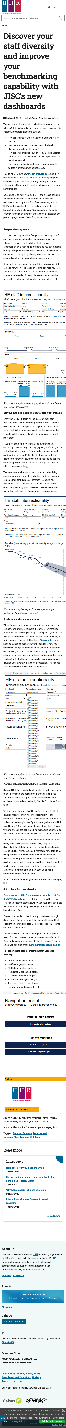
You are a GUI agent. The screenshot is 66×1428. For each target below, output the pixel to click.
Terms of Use (9, 1381)
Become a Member (13, 1321)
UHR (35, 1254)
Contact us (18, 1275)
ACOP (5, 1359)
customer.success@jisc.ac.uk (44, 945)
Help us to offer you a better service (25, 1168)
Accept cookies (52, 1421)
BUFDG (25, 1359)
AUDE (11, 1359)
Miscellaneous (21, 1137)
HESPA (12, 1362)
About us (6, 1275)
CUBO (5, 1362)
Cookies (20, 1373)
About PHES (8, 1342)
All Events (7, 1307)
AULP (18, 1359)
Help (19, 1381)
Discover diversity (37, 174)
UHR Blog (35, 1137)
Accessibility (8, 1373)
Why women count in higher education (26, 1190)
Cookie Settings (58, 1425)
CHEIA (33, 1359)
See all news (53, 1216)
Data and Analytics (22, 1133)
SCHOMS (21, 1362)
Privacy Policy (32, 1373)
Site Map (36, 1377)
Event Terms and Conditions (16, 1377)
